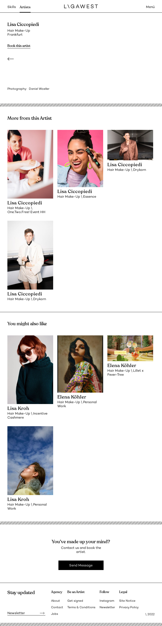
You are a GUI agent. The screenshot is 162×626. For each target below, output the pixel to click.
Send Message (81, 565)
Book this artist (18, 46)
